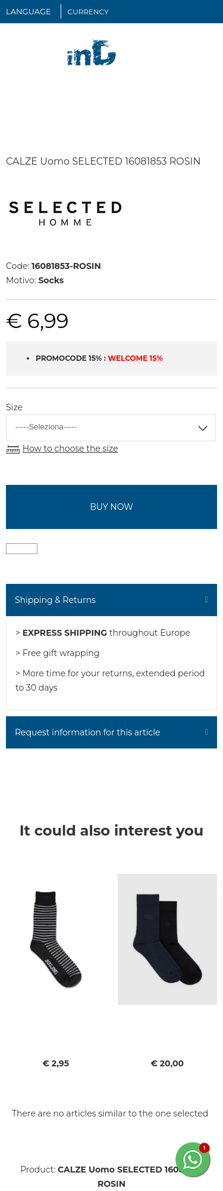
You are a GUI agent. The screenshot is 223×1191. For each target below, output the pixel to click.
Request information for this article (87, 732)
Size (14, 407)
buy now (111, 507)
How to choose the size (70, 448)
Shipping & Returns (55, 600)
